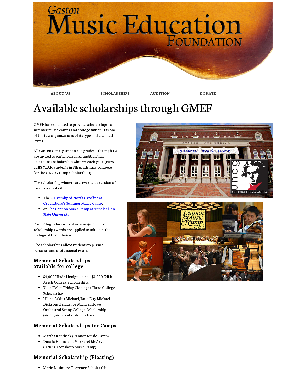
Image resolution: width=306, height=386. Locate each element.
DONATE (208, 93)
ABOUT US (60, 93)
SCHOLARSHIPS (115, 93)
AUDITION (160, 93)
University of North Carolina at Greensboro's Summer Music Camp (72, 200)
